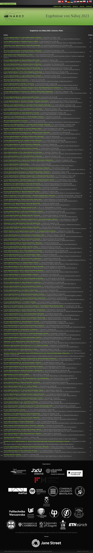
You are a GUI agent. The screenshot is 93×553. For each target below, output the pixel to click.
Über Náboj (67, 6)
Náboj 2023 (57, 6)
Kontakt (89, 6)
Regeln (75, 6)
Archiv (82, 6)
